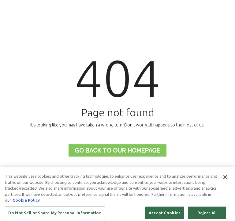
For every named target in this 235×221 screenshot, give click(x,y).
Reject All (207, 214)
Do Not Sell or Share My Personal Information (55, 214)
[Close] (225, 178)
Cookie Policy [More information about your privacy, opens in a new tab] (26, 201)
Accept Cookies (165, 214)
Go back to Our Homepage (117, 150)
